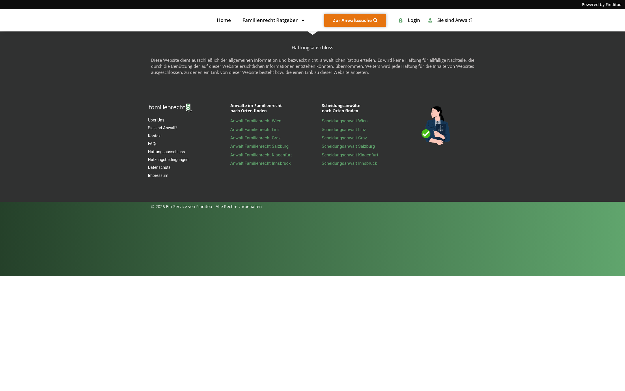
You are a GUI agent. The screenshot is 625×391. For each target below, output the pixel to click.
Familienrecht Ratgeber (273, 20)
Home (224, 20)
